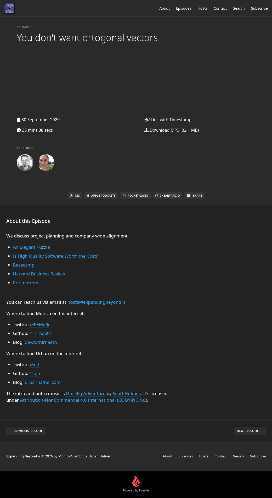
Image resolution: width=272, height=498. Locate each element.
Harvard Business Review (39, 274)
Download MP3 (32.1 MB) (171, 130)
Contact (220, 8)
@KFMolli (39, 324)
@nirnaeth (40, 333)
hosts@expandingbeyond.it (96, 302)
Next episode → (250, 431)
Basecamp (24, 265)
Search (239, 8)
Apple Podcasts (101, 195)
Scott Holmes (127, 393)
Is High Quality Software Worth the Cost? (55, 256)
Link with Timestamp (167, 120)
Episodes (183, 8)
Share (194, 195)
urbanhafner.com (43, 382)
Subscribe (259, 8)
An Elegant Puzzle (31, 247)
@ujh (35, 364)
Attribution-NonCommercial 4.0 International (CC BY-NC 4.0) (83, 400)
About (164, 8)
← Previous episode (26, 431)
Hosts (202, 8)
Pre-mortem (25, 283)
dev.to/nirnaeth (41, 342)
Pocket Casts (135, 195)
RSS (75, 195)
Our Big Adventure (85, 393)
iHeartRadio (167, 195)
